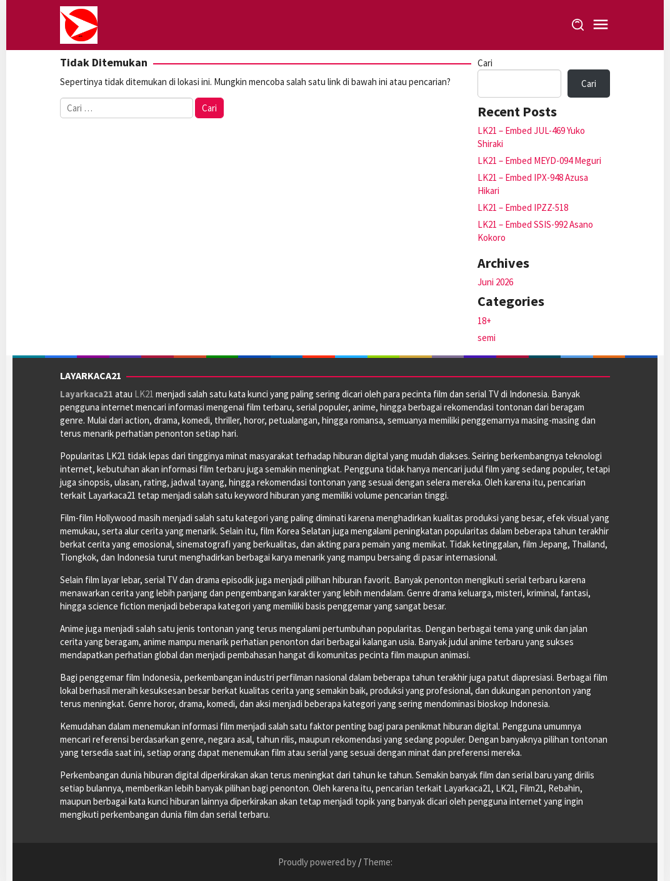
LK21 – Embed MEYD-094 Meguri (539, 160)
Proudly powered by (318, 862)
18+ (484, 321)
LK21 (144, 394)
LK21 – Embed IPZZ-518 (523, 207)
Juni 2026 (495, 282)
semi (487, 338)
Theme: (377, 862)
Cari (485, 63)
